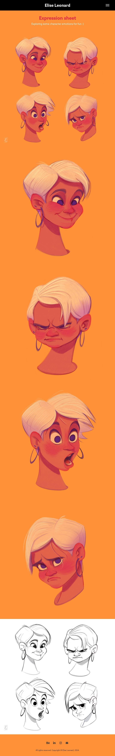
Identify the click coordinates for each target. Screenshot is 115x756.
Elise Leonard (57, 5)
